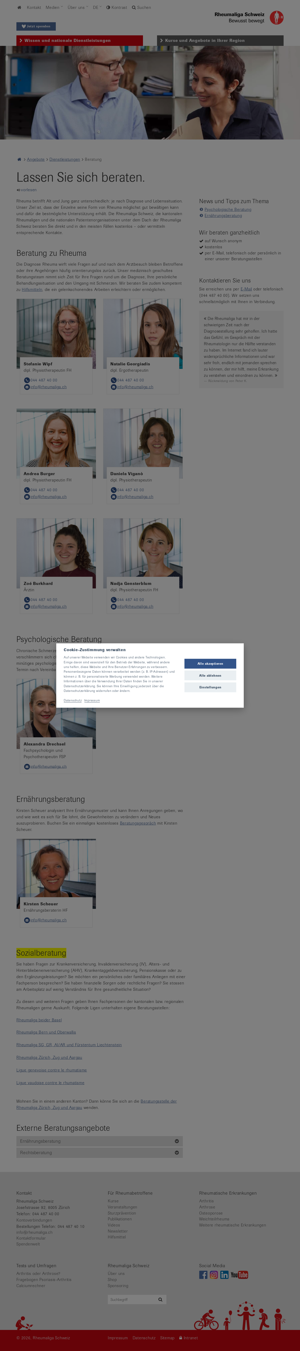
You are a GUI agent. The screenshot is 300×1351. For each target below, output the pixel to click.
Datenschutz (73, 700)
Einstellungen (210, 687)
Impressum (92, 700)
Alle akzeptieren (210, 664)
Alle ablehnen (210, 675)
